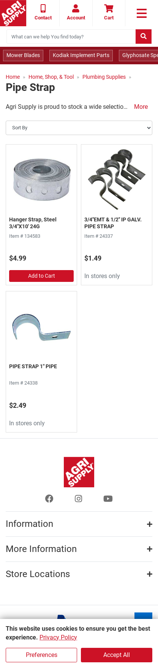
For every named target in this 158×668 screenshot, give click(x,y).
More (141, 106)
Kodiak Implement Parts (81, 55)
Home (13, 77)
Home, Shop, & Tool (51, 77)
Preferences (41, 654)
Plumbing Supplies (104, 77)
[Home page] (13, 13)
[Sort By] (79, 128)
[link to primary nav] (141, 13)
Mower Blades (23, 55)
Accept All (116, 654)
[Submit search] (144, 36)
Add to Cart (41, 276)
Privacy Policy (58, 637)
